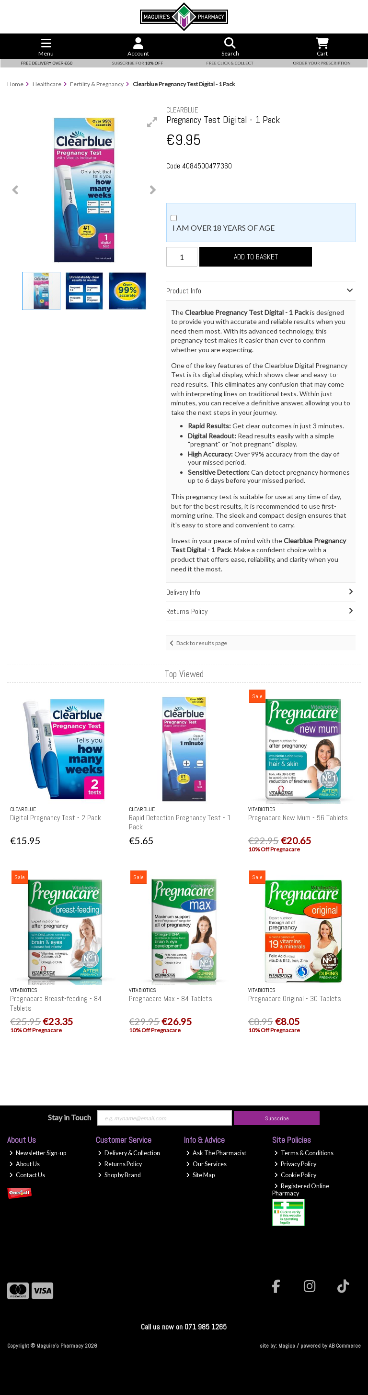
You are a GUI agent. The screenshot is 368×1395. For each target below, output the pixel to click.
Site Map (200, 1175)
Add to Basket (256, 257)
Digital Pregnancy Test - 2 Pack (55, 818)
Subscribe (277, 1118)
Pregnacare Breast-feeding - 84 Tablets (56, 1003)
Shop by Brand (119, 1175)
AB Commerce (345, 1346)
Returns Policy (120, 1164)
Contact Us (27, 1175)
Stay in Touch (69, 1117)
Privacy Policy (295, 1164)
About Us (24, 1164)
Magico (286, 1346)
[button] (152, 122)
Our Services (206, 1164)
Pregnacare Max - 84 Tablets (170, 998)
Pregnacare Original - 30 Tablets (294, 998)
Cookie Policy (295, 1175)
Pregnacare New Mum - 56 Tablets (298, 818)
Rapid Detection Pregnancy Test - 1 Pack (180, 822)
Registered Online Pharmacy (300, 1190)
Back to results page (201, 643)
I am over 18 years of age (223, 227)
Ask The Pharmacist (216, 1153)
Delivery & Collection (129, 1153)
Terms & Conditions (304, 1153)
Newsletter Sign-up (37, 1153)
